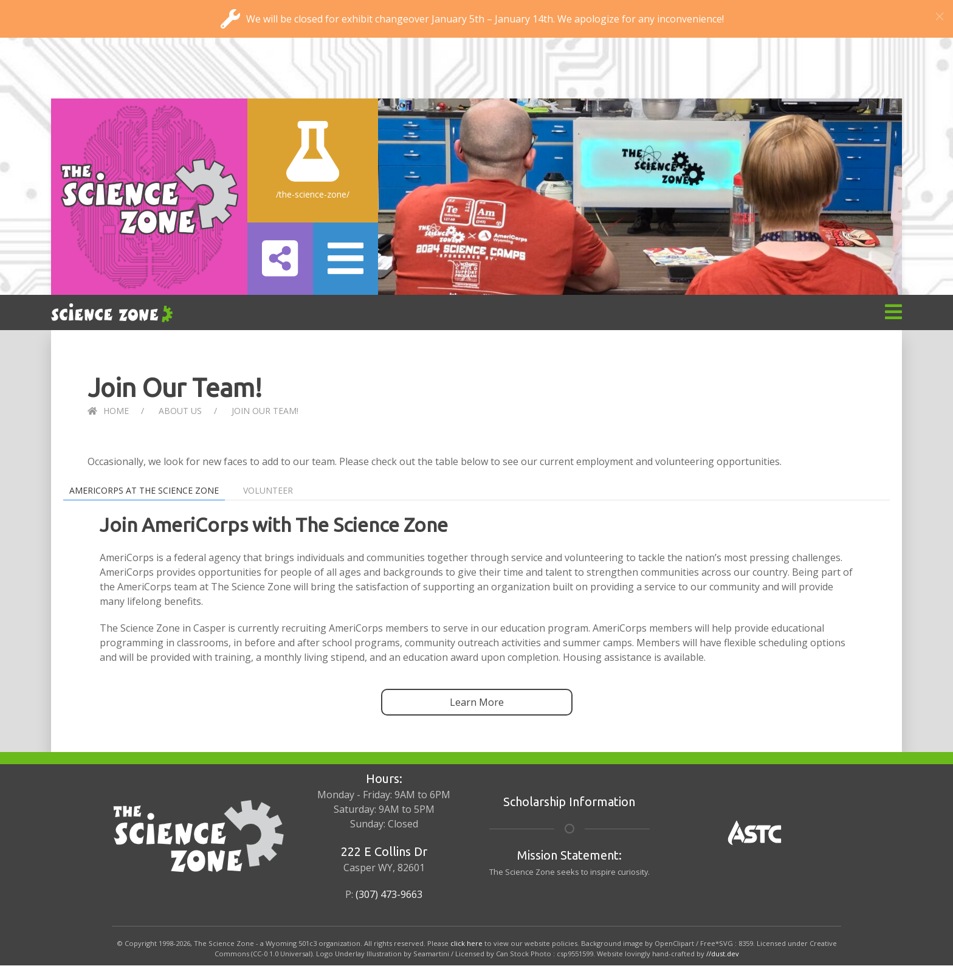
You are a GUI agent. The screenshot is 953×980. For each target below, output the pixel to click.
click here (466, 943)
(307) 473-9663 (389, 894)
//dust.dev (722, 953)
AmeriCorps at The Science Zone (144, 490)
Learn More (477, 702)
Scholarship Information (569, 802)
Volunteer (268, 490)
